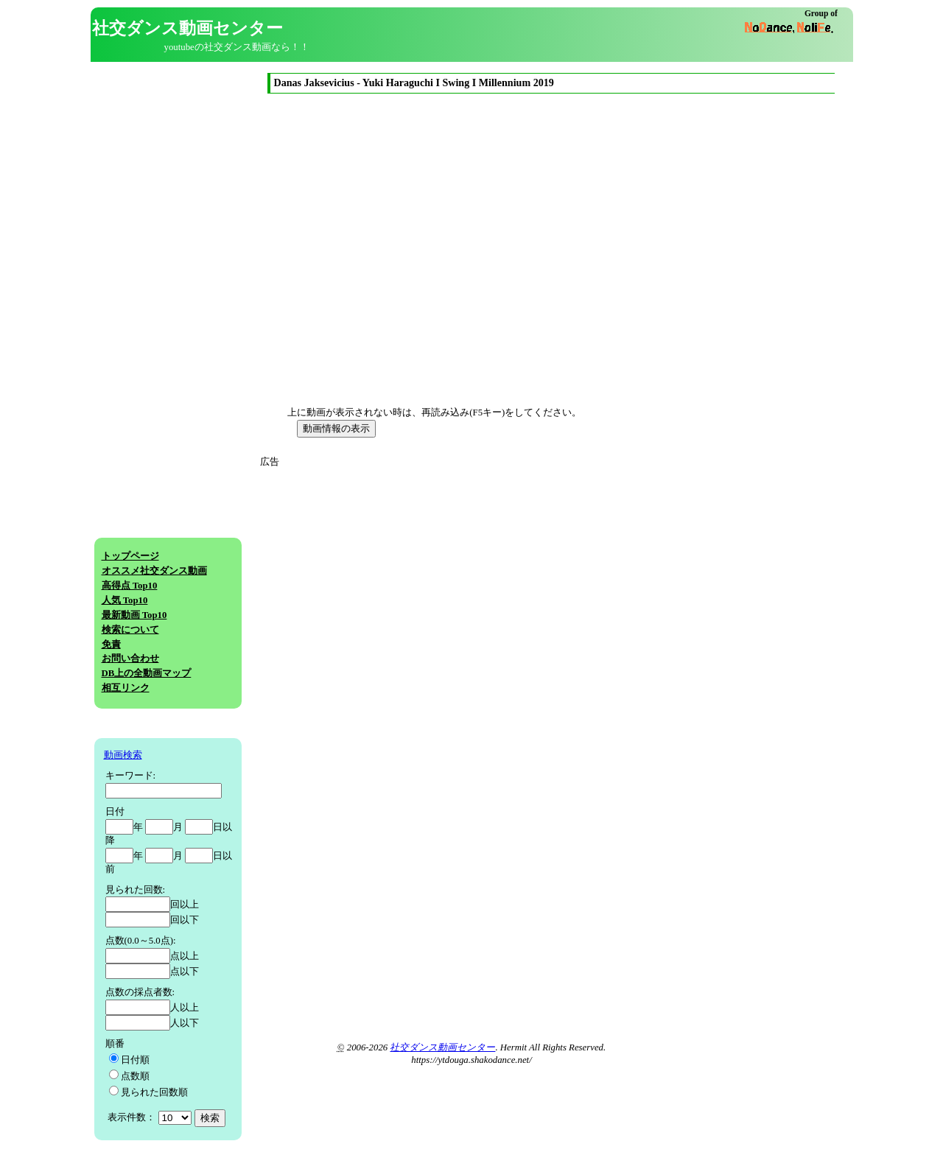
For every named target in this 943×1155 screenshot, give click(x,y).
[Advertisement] (398, 572)
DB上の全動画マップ (147, 673)
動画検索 (123, 755)
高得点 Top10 (130, 585)
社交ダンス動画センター (442, 1047)
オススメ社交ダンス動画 (154, 571)
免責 (111, 644)
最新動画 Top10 (134, 615)
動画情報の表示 (336, 428)
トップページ (130, 556)
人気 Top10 (125, 600)
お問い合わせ (130, 658)
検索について (130, 630)
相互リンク (126, 688)
